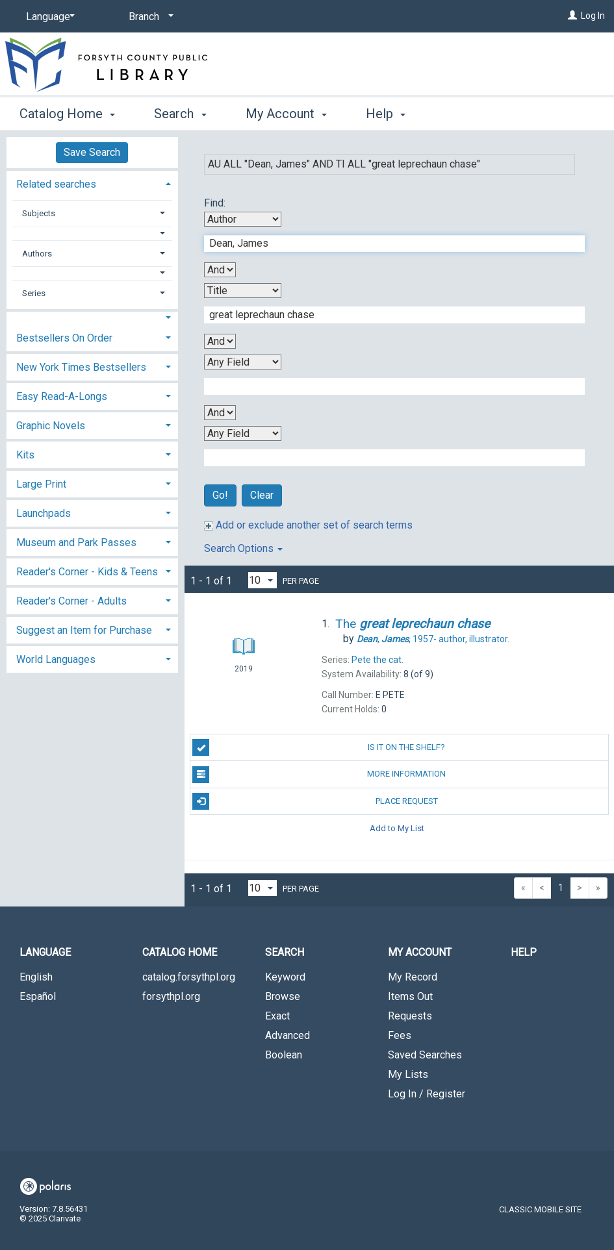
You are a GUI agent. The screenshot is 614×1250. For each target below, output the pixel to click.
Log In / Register (426, 1094)
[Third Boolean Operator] (220, 412)
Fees (399, 1035)
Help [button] (385, 113)
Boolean (283, 1055)
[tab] (92, 182)
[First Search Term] (388, 243)
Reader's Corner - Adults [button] (71, 601)
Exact (277, 1016)
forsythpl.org (171, 996)
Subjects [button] (38, 213)
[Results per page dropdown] (262, 580)
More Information (319, 774)
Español (37, 996)
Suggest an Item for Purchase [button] (84, 630)
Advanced (287, 1035)
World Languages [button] (56, 659)
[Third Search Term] (388, 386)
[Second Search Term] (388, 315)
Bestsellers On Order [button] (64, 338)
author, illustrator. (433, 639)
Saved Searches (425, 1055)
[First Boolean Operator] (220, 269)
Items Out (410, 996)
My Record (412, 977)
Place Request (314, 801)
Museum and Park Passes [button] (76, 542)
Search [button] (180, 113)
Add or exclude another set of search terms (308, 525)
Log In (593, 15)
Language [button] (45, 952)
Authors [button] (37, 253)
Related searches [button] (56, 184)
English (36, 977)
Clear (262, 495)
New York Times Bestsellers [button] (81, 367)
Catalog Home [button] (67, 113)
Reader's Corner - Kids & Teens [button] (87, 572)
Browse (282, 996)
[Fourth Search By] (242, 433)
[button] (92, 233)
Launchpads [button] (43, 513)
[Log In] (572, 15)
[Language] (48, 17)
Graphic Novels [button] (50, 425)
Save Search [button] (92, 152)
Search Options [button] (243, 548)
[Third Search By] (242, 362)
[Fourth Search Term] (388, 458)
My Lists (408, 1074)
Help (524, 952)
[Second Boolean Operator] (220, 341)
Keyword (285, 977)
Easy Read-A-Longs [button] (61, 396)
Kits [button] (25, 455)
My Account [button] (286, 113)
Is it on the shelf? (318, 747)
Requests (410, 1016)
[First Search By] (242, 219)
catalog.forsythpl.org (188, 977)
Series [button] (33, 293)
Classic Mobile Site (540, 1209)
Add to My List (397, 828)
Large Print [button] (41, 484)
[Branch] (148, 17)
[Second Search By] (242, 290)
